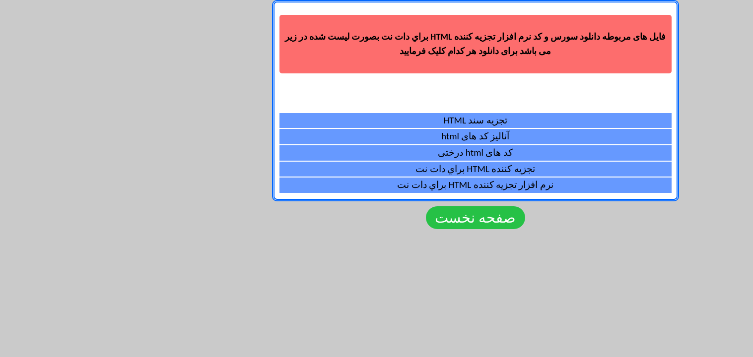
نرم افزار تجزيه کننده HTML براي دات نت (376, 184)
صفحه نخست (376, 218)
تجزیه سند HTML (376, 120)
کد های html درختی (376, 152)
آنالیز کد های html (376, 136)
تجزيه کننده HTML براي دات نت (376, 169)
